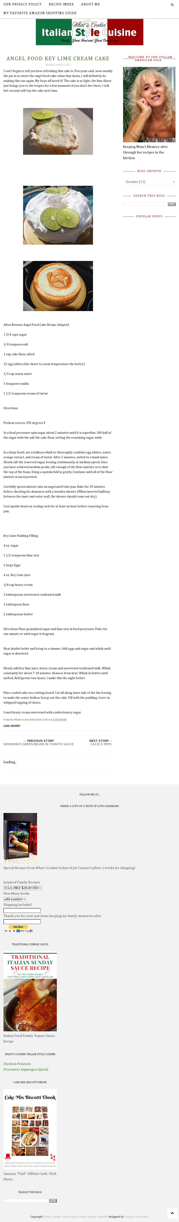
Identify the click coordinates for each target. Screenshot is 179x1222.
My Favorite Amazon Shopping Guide (40, 13)
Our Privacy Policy (22, 4)
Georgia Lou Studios (136, 1217)
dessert (15, 726)
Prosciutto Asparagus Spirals (25, 1069)
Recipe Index (61, 4)
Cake (6, 726)
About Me (90, 4)
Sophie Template (98, 1217)
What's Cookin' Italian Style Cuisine (65, 1217)
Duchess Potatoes (17, 1064)
